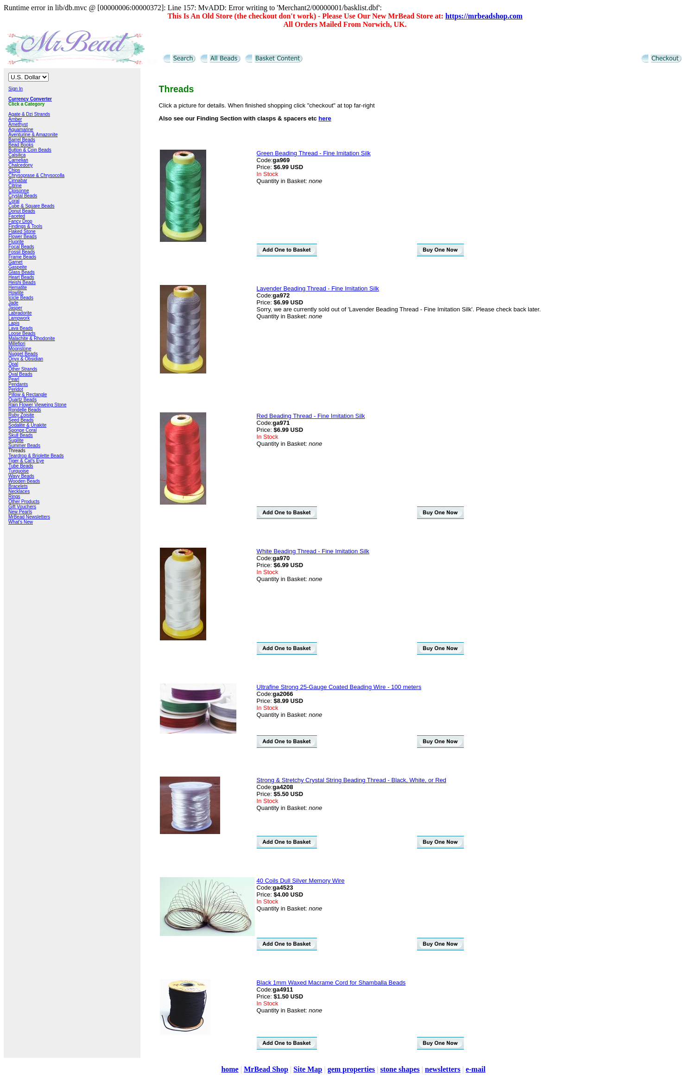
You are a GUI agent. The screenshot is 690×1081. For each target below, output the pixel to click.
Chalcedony (20, 165)
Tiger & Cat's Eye (26, 460)
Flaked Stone (22, 231)
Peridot (15, 389)
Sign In (15, 88)
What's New (20, 522)
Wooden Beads (24, 481)
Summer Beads (24, 445)
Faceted (16, 216)
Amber (15, 119)
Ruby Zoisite (21, 414)
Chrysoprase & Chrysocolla (36, 175)
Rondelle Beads (24, 409)
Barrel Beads (21, 139)
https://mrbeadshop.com (484, 16)
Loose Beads (21, 333)
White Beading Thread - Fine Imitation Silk (313, 551)
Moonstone (19, 348)
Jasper (15, 307)
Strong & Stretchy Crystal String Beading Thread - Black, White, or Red (351, 780)
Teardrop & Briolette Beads (36, 455)
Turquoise (18, 471)
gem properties (351, 1069)
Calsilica (16, 155)
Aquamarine (20, 129)
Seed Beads (21, 420)
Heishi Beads (22, 282)
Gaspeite (17, 267)
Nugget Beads (23, 353)
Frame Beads (22, 256)
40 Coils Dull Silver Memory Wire (301, 880)
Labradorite (20, 313)
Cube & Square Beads (31, 206)
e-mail (476, 1069)
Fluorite (16, 241)
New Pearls (20, 511)
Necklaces (19, 491)
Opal (13, 364)
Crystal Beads (22, 195)
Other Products (23, 501)
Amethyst (18, 124)
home (229, 1069)
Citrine (15, 185)
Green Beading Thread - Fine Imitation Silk (314, 153)
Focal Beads (21, 246)
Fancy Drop (20, 221)
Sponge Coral (22, 430)
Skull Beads (20, 435)
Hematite (17, 287)
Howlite (16, 292)
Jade (13, 302)
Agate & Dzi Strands (29, 114)
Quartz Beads (22, 399)
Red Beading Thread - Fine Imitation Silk (311, 415)
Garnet (15, 262)
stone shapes (400, 1069)
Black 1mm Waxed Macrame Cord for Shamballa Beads (331, 982)
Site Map (307, 1069)
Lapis (13, 323)
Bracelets (18, 486)
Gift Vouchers (22, 506)
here (324, 118)
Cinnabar (17, 180)
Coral (13, 200)
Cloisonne (18, 190)
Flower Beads (22, 236)
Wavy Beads (21, 476)
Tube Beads (20, 465)
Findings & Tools (25, 226)
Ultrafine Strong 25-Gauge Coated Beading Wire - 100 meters (339, 686)
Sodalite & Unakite (27, 425)
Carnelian (18, 160)
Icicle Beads (20, 297)
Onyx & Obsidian (25, 358)
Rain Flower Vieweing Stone (37, 404)
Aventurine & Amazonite (33, 134)
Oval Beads (20, 374)
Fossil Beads (21, 251)
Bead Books (20, 144)
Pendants (18, 384)
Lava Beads (20, 328)
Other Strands (22, 369)
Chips (14, 170)
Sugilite (16, 440)
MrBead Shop (266, 1069)
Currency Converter (30, 98)
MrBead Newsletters (29, 516)
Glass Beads (21, 272)
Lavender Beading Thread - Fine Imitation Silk (318, 288)
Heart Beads (21, 277)
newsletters (442, 1069)
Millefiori (16, 343)
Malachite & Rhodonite (31, 338)
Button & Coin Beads (29, 149)
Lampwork (19, 318)
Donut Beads (21, 211)
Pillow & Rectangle (27, 394)
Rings (14, 496)
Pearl (13, 379)
